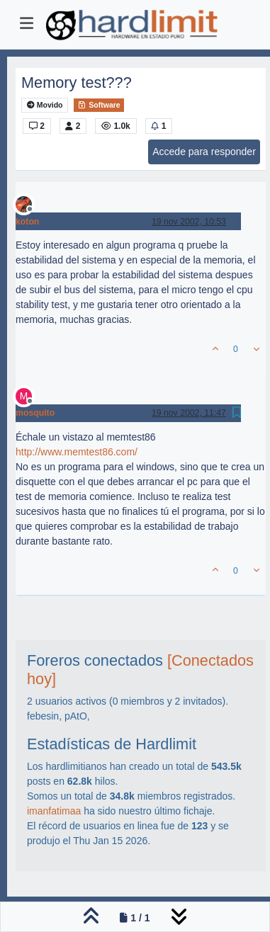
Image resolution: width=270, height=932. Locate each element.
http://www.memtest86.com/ (76, 452)
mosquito (35, 413)
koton (27, 222)
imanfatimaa (54, 811)
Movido (45, 105)
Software (98, 105)
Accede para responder (204, 151)
